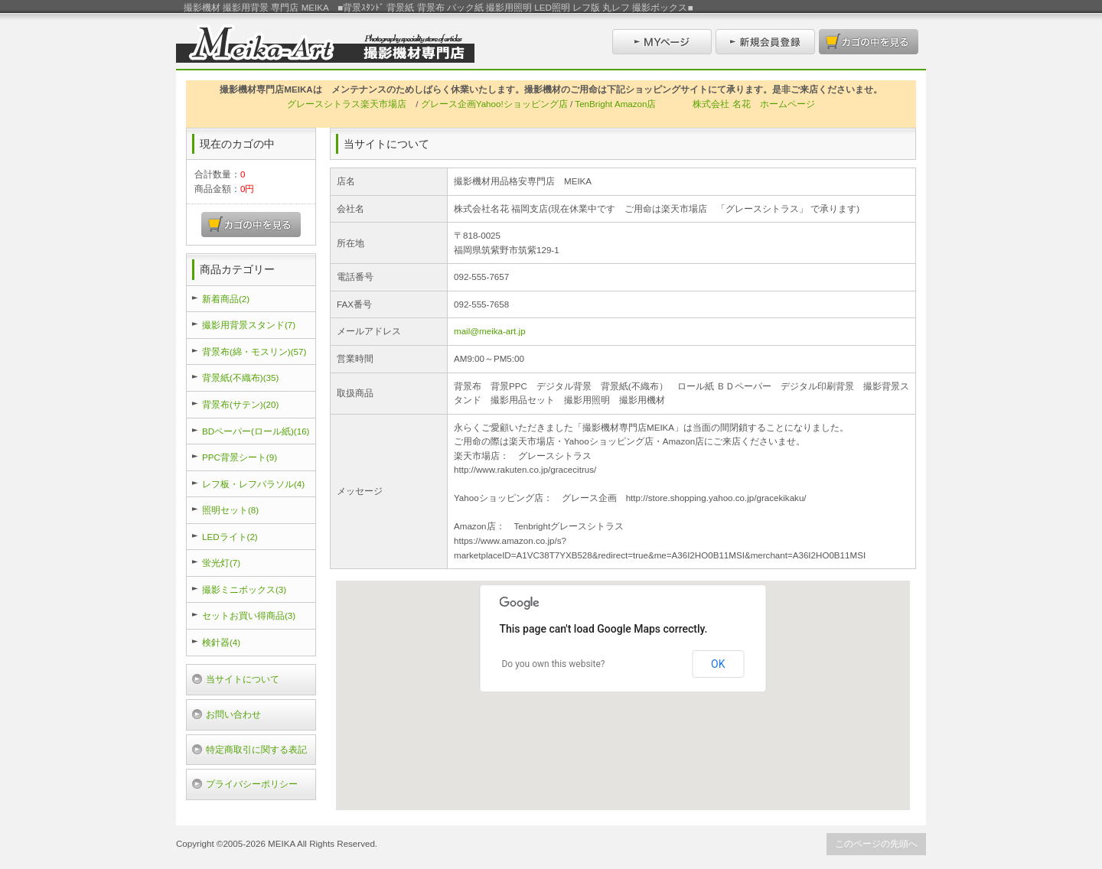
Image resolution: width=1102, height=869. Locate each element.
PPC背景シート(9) (239, 457)
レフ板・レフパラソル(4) (253, 484)
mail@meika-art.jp (490, 331)
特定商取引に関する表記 (256, 749)
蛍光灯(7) (221, 563)
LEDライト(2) (230, 537)
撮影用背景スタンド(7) (248, 325)
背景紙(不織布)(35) (240, 377)
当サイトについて (242, 679)
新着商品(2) (225, 299)
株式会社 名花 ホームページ (753, 104)
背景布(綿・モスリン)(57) (254, 351)
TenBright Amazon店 (615, 104)
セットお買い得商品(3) (248, 615)
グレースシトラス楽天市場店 (346, 104)
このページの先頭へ (876, 843)
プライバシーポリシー (252, 784)
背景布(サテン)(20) (240, 404)
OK (718, 664)
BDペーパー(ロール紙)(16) (255, 431)
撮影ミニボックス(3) (244, 589)
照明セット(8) (230, 510)
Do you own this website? (553, 664)
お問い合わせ (233, 714)
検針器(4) (221, 642)
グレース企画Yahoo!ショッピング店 (494, 104)
